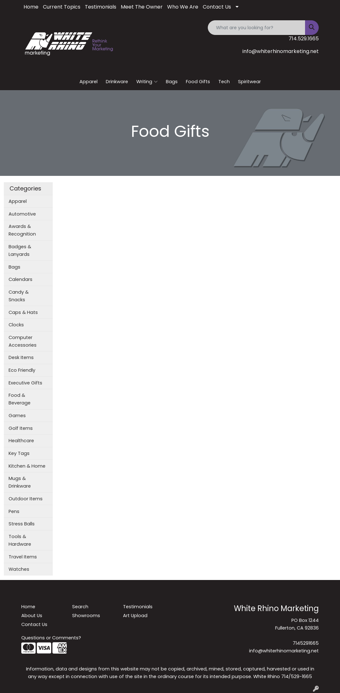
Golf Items (21, 428)
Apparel (88, 81)
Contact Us (217, 6)
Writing (147, 81)
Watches (19, 569)
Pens (14, 511)
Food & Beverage (20, 399)
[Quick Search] (256, 27)
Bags (172, 81)
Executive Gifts (25, 383)
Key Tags (19, 453)
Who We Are (182, 6)
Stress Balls (22, 524)
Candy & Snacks (19, 296)
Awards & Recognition (22, 230)
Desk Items (21, 357)
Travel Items (23, 557)
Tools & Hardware (20, 540)
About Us (31, 615)
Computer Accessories (23, 341)
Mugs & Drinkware (20, 482)
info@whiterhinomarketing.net (280, 51)
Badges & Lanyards (20, 250)
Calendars (20, 279)
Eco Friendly (22, 370)
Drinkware (117, 81)
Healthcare (21, 440)
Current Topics (61, 6)
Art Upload (135, 615)
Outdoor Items (26, 499)
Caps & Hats (23, 312)
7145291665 (306, 643)
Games (17, 415)
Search (80, 606)
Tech (224, 81)
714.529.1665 (304, 38)
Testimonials (100, 6)
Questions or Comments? (51, 638)
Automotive (22, 214)
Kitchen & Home (27, 466)
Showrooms (86, 615)
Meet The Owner (142, 6)
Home (31, 6)
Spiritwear (249, 81)
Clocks (16, 325)
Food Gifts (198, 81)
